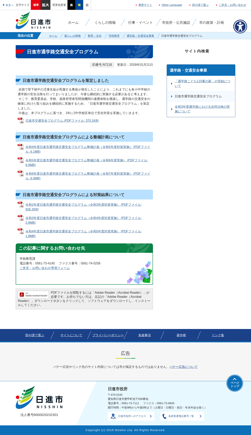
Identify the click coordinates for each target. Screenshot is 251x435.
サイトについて (71, 335)
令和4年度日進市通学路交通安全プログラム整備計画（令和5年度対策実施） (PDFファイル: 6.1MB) (87, 149)
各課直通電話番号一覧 (181, 416)
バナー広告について (183, 366)
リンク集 (218, 335)
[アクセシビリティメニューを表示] (240, 26)
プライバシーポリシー (108, 335)
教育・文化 (95, 35)
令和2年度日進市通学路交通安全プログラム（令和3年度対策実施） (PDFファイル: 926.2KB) (83, 207)
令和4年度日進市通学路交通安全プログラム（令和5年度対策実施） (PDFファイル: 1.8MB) (83, 234)
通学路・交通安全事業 (140, 35)
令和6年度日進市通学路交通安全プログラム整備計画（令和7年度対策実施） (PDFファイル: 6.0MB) (87, 176)
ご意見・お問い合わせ (232, 4)
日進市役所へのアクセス (132, 416)
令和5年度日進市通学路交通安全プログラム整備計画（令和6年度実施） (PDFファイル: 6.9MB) (86, 163)
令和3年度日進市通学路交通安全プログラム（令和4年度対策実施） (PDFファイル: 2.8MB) (83, 220)
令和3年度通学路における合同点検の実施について (202, 109)
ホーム (53, 35)
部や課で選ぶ (200, 4)
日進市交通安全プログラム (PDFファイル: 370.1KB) (62, 120)
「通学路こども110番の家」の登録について (202, 84)
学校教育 (114, 35)
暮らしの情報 (72, 35)
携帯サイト (145, 4)
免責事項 (144, 335)
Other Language (172, 4)
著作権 (181, 335)
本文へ (9, 5)
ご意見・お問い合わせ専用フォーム (45, 268)
